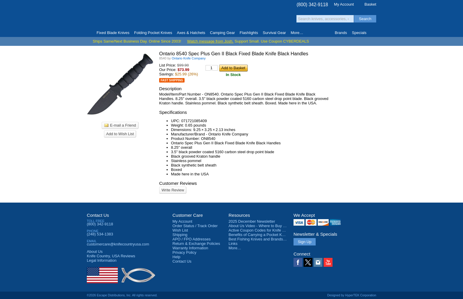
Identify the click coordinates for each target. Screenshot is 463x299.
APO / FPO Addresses (191, 239)
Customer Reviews (178, 183)
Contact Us (98, 215)
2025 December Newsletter (252, 221)
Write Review (173, 190)
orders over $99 (211, 18)
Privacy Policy (184, 252)
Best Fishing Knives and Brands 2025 (261, 239)
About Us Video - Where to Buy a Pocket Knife (268, 226)
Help (176, 257)
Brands (341, 32)
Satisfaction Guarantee (178, 16)
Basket (370, 4)
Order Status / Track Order (195, 226)
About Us (94, 251)
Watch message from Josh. (210, 41)
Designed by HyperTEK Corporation (351, 295)
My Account (344, 4)
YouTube (328, 262)
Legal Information (101, 260)
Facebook (298, 262)
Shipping (180, 234)
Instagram (318, 262)
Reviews (111, 256)
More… (235, 248)
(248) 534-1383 (100, 234)
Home (89, 33)
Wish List (180, 230)
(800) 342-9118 (312, 4)
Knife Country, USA (111, 15)
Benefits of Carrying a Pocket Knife (258, 234)
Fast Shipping (172, 80)
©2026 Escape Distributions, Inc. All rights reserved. (122, 295)
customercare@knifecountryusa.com (118, 244)
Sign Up (304, 242)
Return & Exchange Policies (196, 243)
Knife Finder (374, 33)
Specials (359, 32)
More (297, 32)
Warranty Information (190, 248)
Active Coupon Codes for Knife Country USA (266, 230)
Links (233, 243)
